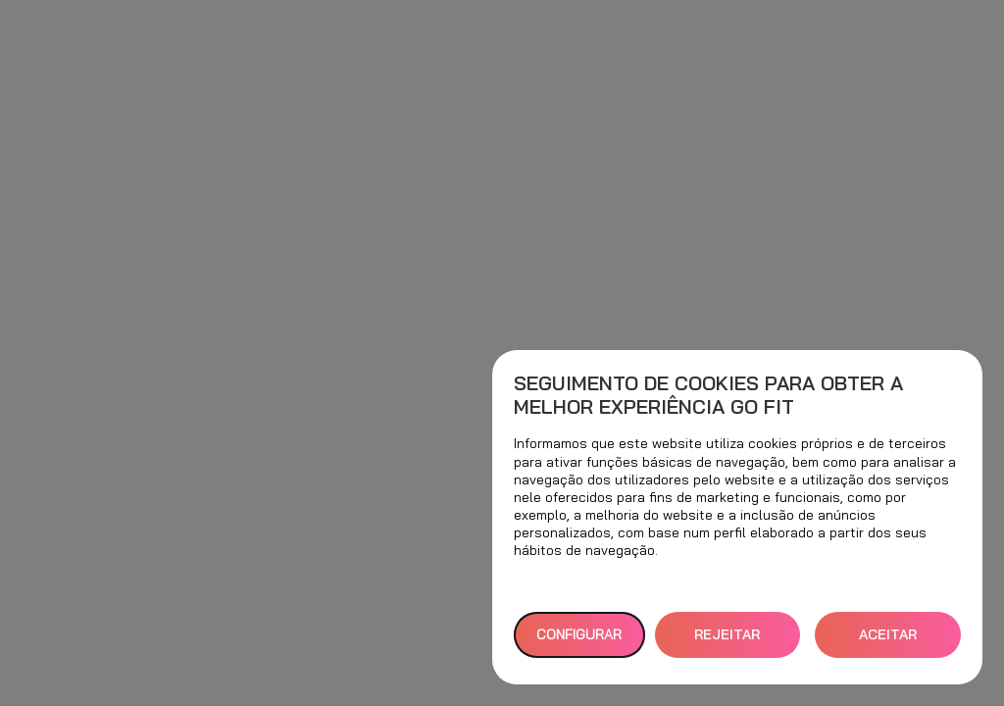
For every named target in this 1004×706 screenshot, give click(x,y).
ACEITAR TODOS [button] (888, 642)
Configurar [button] (579, 634)
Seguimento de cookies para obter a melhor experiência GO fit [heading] (708, 395)
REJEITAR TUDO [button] (727, 642)
